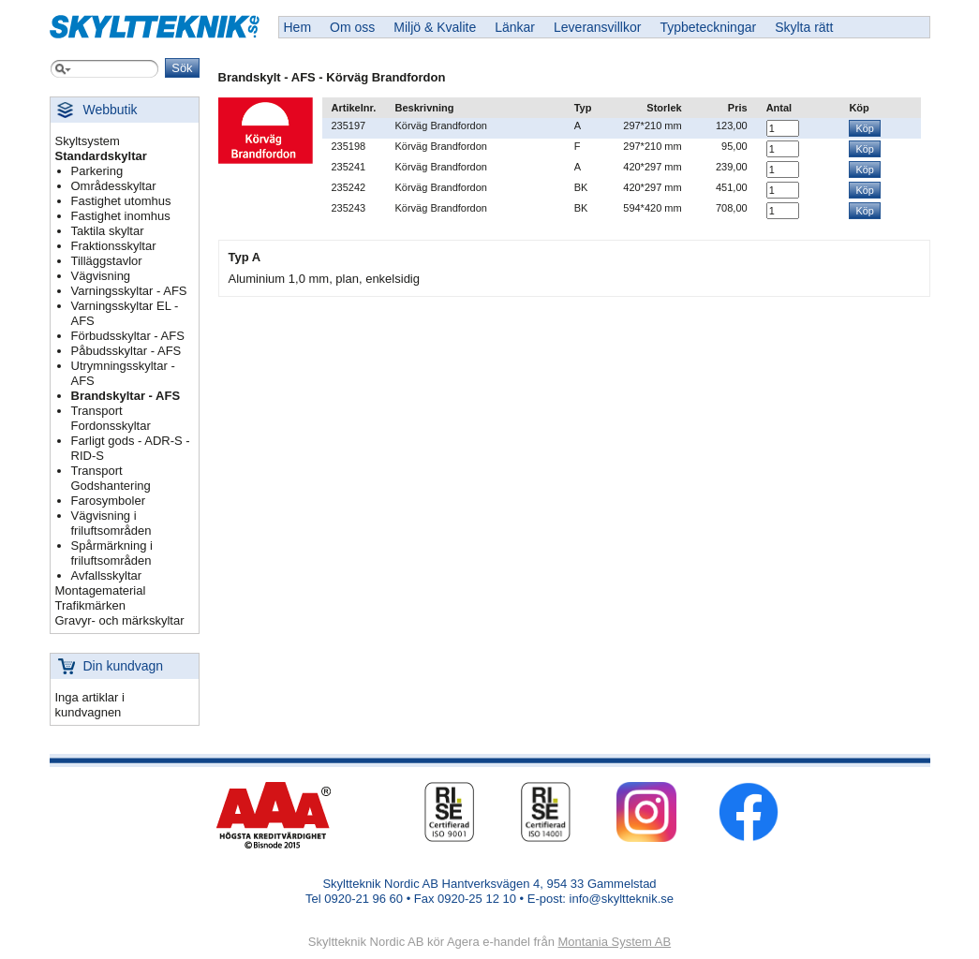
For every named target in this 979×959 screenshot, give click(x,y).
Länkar (515, 27)
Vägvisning (101, 276)
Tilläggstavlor (106, 261)
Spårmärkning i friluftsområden (112, 553)
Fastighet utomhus (121, 201)
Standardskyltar (101, 156)
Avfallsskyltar (106, 575)
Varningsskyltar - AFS (129, 291)
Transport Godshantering (111, 478)
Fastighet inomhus (121, 216)
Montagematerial (100, 590)
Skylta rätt (804, 27)
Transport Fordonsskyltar (111, 418)
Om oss (352, 27)
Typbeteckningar (708, 27)
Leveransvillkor (597, 27)
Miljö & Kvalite (434, 27)
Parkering (97, 171)
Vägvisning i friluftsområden (111, 523)
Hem (298, 27)
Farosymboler (108, 501)
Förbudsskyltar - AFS (128, 336)
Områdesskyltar (113, 186)
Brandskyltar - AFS (126, 396)
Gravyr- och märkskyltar (120, 620)
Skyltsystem (87, 141)
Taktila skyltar (107, 231)
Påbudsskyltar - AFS (126, 351)
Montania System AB (614, 942)
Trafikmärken (90, 605)
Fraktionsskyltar (113, 246)
